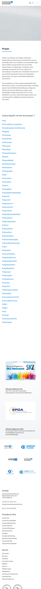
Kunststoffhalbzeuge (8, 528)
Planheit (5, 157)
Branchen (5, 556)
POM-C (4, 304)
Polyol (4, 247)
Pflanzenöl (6, 146)
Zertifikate (5, 558)
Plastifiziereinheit (8, 164)
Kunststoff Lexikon (7, 561)
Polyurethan (6, 293)
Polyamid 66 (6, 211)
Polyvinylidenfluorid (9, 301)
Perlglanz (5, 132)
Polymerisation (8, 236)
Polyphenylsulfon (8, 265)
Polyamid (5, 196)
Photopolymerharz (9, 153)
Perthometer (7, 142)
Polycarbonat (7, 218)
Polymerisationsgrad (10, 239)
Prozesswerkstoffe (9, 319)
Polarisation (6, 182)
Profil (4, 311)
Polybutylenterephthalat (11, 214)
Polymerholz (7, 232)
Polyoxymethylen (8, 254)
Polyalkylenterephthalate (11, 193)
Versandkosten (6, 576)
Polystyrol (6, 283)
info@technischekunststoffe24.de (12, 504)
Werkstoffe (5, 553)
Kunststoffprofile (7, 525)
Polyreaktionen (8, 279)
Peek (4, 121)
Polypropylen (7, 275)
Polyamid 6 (6, 200)
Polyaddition (7, 189)
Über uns (4, 566)
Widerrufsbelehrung (8, 579)
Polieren (5, 185)
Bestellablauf (6, 571)
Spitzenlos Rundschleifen (9, 538)
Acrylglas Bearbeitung (8, 536)
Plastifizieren (7, 167)
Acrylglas (5, 533)
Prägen (5, 308)
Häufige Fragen (6, 569)
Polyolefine (6, 250)
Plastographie (7, 171)
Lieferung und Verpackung (10, 574)
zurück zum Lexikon (7, 51)
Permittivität (6, 139)
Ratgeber (4, 563)
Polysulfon (6, 286)
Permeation (6, 135)
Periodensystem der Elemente (13, 128)
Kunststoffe (5, 518)
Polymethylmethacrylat (11, 243)
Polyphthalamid (8, 268)
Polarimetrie (6, 178)
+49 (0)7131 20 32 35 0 (9, 502)
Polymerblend (7, 229)
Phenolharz (6, 150)
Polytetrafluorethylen (10, 290)
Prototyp (5, 315)
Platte (4, 175)
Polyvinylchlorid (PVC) (10, 297)
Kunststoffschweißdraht (9, 543)
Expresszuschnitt (7, 531)
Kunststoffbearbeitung (9, 523)
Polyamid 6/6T (7, 207)
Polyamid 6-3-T (7, 204)
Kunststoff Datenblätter (9, 520)
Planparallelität (8, 160)
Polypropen (6, 272)
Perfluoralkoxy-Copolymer (12, 124)
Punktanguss (7, 322)
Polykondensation (9, 222)
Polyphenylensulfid (9, 261)
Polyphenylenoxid (9, 257)
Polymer (5, 225)
